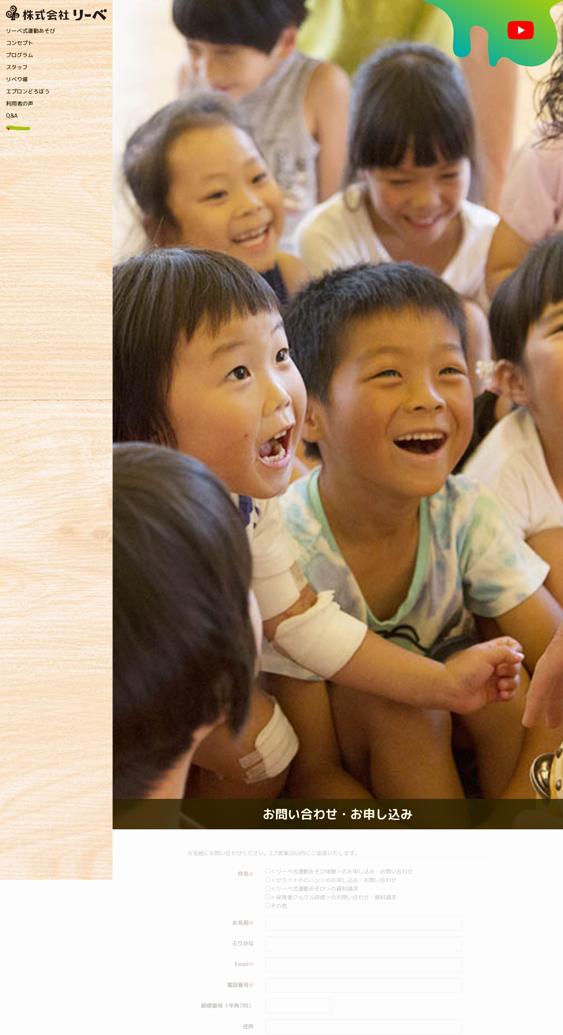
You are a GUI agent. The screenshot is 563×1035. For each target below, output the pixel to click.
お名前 (243, 922)
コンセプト (19, 43)
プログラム (19, 55)
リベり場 (17, 79)
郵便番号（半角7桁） (227, 1005)
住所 (248, 1026)
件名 (246, 873)
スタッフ (17, 67)
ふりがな (243, 943)
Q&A (12, 115)
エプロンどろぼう (28, 91)
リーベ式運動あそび (30, 30)
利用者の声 (19, 103)
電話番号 (240, 984)
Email (244, 964)
